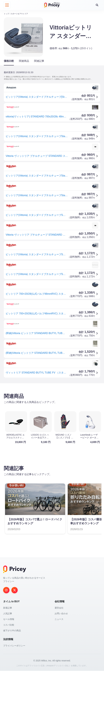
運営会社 (59, 657)
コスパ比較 (8, 674)
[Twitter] (14, 639)
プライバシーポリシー (14, 695)
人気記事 (7, 662)
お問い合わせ (61, 662)
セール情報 (8, 668)
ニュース (59, 668)
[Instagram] (6, 639)
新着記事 (7, 657)
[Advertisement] (52, 410)
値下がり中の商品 (12, 679)
